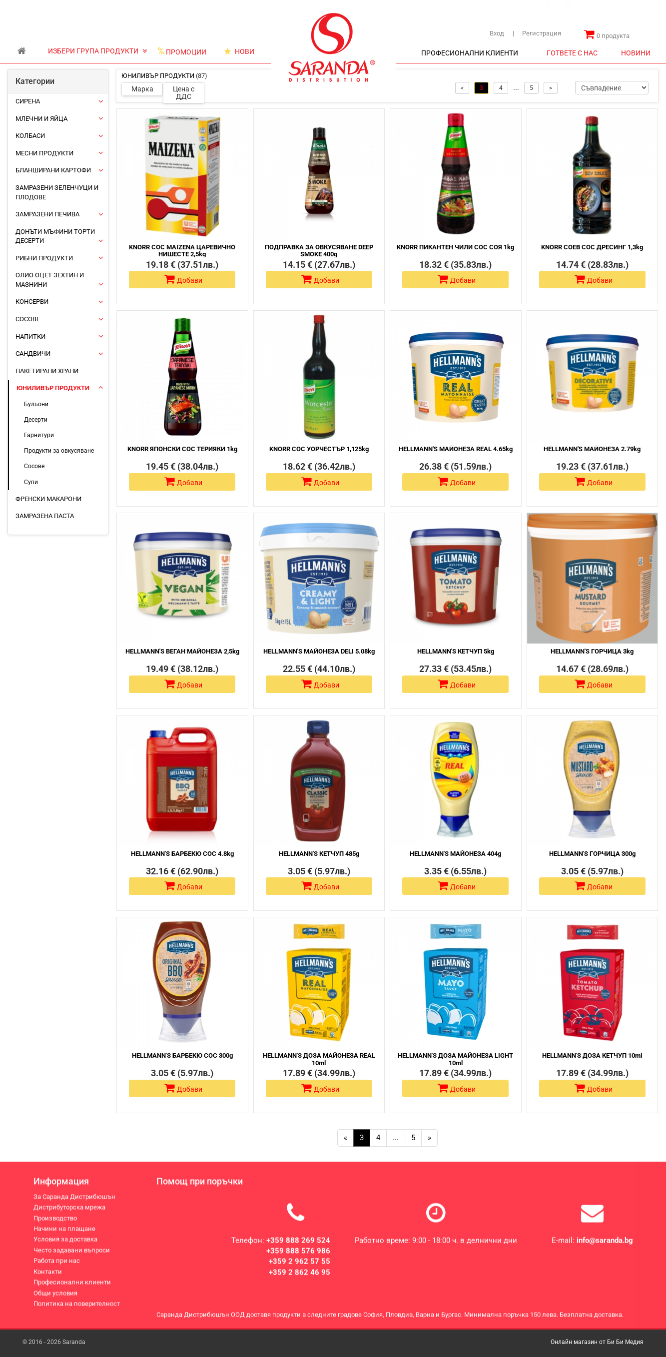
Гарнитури (39, 435)
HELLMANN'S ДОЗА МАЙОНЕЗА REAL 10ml (319, 1059)
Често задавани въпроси (71, 1258)
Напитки (30, 336)
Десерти (35, 419)
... (396, 1137)
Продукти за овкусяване (59, 450)
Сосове (27, 319)
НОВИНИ (636, 53)
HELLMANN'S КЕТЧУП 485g (319, 853)
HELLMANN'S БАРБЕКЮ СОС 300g (182, 1055)
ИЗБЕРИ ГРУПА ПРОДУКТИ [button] (97, 51)
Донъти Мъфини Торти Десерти (55, 236)
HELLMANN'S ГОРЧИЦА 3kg (592, 651)
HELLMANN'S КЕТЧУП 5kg (455, 651)
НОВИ (239, 51)
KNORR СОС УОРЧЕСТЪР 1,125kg (319, 449)
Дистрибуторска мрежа (134, 8)
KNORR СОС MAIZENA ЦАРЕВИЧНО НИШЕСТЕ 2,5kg (182, 250)
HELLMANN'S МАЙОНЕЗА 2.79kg (592, 449)
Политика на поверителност (76, 1312)
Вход (497, 33)
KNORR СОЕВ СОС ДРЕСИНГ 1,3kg (592, 247)
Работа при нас (56, 1269)
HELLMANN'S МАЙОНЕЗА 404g (455, 853)
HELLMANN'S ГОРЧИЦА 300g (592, 853)
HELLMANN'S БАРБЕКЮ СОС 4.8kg (182, 853)
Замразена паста (44, 516)
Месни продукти (44, 153)
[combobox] (621, 15)
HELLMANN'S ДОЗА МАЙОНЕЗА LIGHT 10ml (455, 1059)
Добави (183, 279)
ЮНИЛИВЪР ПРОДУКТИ (52, 388)
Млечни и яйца (41, 118)
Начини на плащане (64, 1237)
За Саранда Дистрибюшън (55, 8)
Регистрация (537, 33)
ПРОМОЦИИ (181, 51)
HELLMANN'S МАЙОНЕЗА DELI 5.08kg (319, 651)
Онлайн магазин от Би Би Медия (597, 1342)
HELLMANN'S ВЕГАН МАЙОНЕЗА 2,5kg (182, 651)
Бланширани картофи (53, 170)
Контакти (235, 8)
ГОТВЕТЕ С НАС (572, 53)
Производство (195, 8)
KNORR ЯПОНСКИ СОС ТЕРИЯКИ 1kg (182, 449)
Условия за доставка (65, 1248)
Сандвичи (32, 353)
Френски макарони (48, 499)
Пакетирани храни (46, 371)
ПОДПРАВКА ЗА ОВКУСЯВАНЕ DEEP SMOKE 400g (319, 250)
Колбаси (30, 135)
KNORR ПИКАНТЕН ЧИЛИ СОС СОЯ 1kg (455, 247)
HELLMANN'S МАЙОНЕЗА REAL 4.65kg (456, 449)
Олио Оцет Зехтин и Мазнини (49, 279)
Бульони (36, 404)
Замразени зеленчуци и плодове (56, 192)
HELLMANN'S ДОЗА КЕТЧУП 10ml (592, 1055)
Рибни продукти (44, 258)
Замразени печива (47, 214)
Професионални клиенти (72, 1290)
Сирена (27, 101)
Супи (31, 482)
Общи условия (55, 1301)
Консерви (31, 301)
